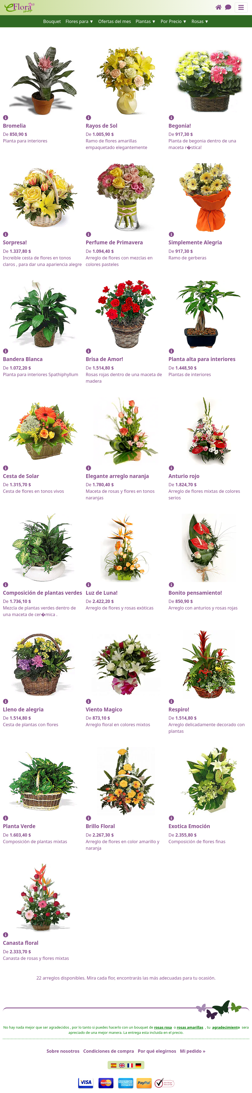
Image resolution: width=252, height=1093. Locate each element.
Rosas (198, 21)
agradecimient (225, 1027)
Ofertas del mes (114, 21)
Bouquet (52, 21)
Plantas (143, 21)
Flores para (77, 21)
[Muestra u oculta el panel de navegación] (241, 7)
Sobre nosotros (63, 1051)
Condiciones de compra (108, 1051)
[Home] (220, 7)
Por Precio (171, 21)
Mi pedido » (193, 1051)
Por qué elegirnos (157, 1051)
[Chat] (230, 7)
